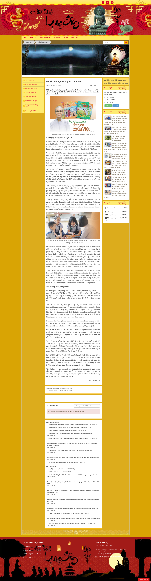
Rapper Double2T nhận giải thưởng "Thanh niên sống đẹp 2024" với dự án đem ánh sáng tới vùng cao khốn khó (115, 147)
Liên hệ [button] (65, 37)
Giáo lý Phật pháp (31, 84)
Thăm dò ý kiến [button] (44, 37)
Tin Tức (39, 546)
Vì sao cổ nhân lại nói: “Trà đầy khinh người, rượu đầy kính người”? (119, 172)
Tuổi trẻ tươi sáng (30, 92)
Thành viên (27, 550)
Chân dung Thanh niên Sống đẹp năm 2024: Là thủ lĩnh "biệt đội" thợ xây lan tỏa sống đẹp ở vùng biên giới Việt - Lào (115, 120)
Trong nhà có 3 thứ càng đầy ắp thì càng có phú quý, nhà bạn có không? (115, 194)
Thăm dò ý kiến (29, 554)
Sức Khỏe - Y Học (31, 101)
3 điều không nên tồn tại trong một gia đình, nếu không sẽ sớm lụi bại (119, 156)
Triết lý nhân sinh (30, 96)
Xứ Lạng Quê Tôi (30, 111)
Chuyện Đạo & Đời (31, 88)
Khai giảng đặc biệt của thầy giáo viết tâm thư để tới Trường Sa (119, 186)
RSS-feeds (27, 557)
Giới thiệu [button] (75, 38)
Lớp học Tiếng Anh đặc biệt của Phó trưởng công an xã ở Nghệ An (119, 179)
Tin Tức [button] (32, 38)
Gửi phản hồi (143, 579)
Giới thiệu (27, 546)
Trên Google (109, 97)
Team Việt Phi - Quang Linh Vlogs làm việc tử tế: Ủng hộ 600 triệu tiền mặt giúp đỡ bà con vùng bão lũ (115, 130)
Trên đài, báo (109, 100)
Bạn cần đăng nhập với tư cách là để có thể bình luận (66, 411)
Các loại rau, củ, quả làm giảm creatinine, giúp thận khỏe (118, 138)
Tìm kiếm (39, 554)
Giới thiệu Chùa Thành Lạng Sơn (115, 80)
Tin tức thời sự (29, 80)
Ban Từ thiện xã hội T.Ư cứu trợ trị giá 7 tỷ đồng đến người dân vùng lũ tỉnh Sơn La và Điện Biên (115, 164)
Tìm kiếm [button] (56, 37)
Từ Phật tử (108, 102)
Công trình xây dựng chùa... (31, 106)
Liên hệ (39, 550)
